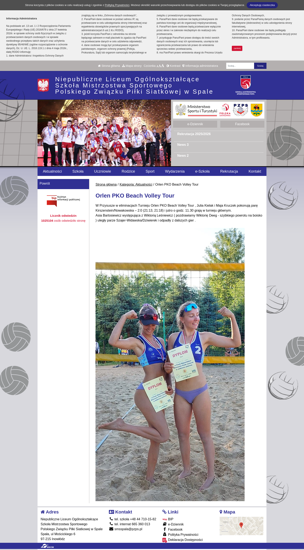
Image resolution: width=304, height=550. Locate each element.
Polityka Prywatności (180, 534)
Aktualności (52, 171)
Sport (150, 171)
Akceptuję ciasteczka (262, 5)
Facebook (242, 124)
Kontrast (173, 65)
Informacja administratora (200, 65)
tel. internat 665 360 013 (129, 524)
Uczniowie (102, 171)
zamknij (237, 48)
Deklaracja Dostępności (182, 540)
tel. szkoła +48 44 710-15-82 (132, 519)
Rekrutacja (229, 171)
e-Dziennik (195, 124)
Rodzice (128, 171)
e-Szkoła (202, 171)
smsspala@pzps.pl (125, 529)
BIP (167, 519)
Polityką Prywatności (117, 5)
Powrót (45, 183)
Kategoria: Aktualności (136, 184)
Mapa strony (132, 65)
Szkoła (78, 171)
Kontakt (255, 171)
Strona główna (109, 65)
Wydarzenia (175, 171)
